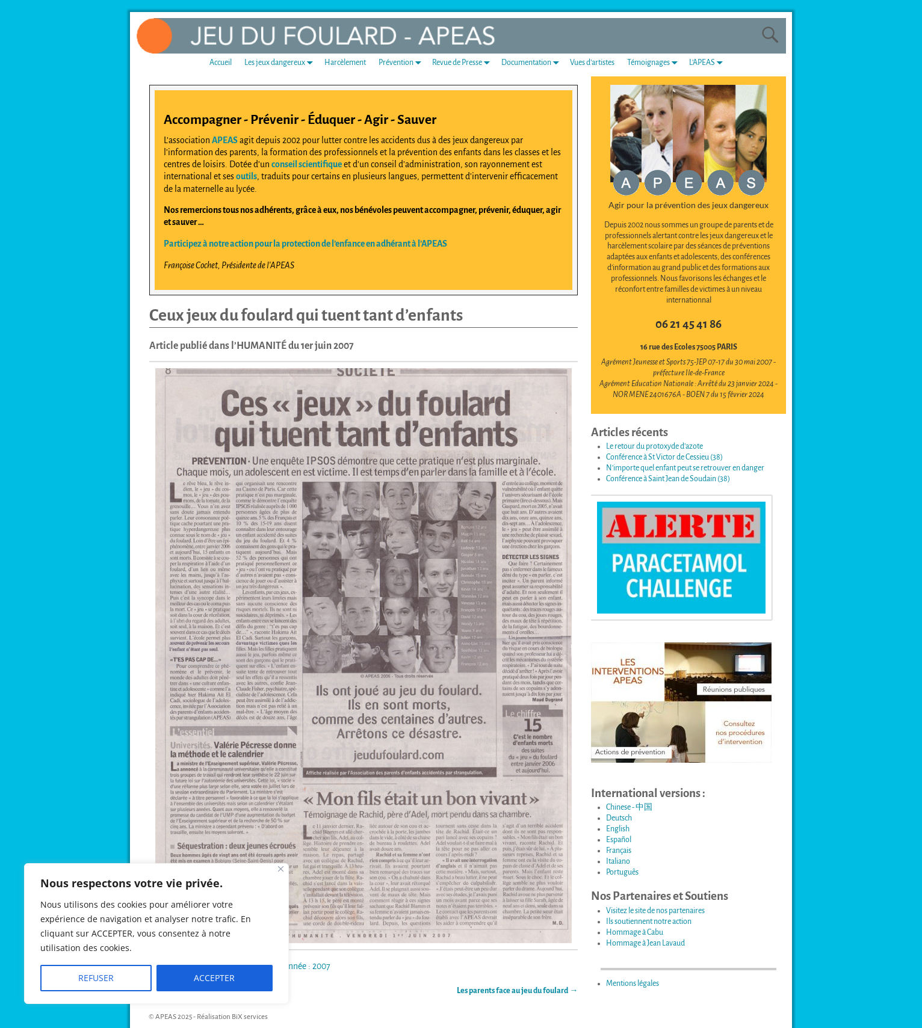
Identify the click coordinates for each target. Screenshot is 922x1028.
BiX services (250, 1017)
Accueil (220, 62)
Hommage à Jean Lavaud (645, 943)
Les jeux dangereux (281, 63)
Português (622, 872)
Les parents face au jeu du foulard (517, 990)
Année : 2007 (306, 966)
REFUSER (96, 977)
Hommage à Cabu (634, 932)
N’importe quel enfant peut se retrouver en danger (685, 468)
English (618, 829)
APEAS (225, 140)
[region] (156, 933)
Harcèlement (345, 62)
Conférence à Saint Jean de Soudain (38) (668, 479)
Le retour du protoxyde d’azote (654, 446)
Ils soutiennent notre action (649, 921)
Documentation (532, 63)
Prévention (402, 63)
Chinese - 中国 (629, 807)
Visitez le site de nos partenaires (655, 910)
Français (618, 850)
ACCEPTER (214, 977)
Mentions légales (632, 983)
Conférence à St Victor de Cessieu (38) (664, 457)
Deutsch (619, 818)
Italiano (618, 861)
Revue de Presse (463, 63)
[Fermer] (280, 869)
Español (618, 840)
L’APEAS (708, 63)
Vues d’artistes (592, 62)
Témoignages (654, 63)
